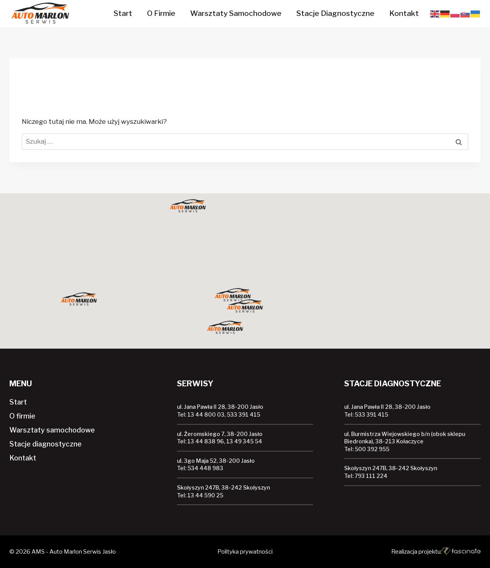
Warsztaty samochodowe (236, 13)
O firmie (161, 13)
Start (123, 13)
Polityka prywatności (245, 551)
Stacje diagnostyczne (335, 13)
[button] (245, 306)
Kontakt (404, 13)
